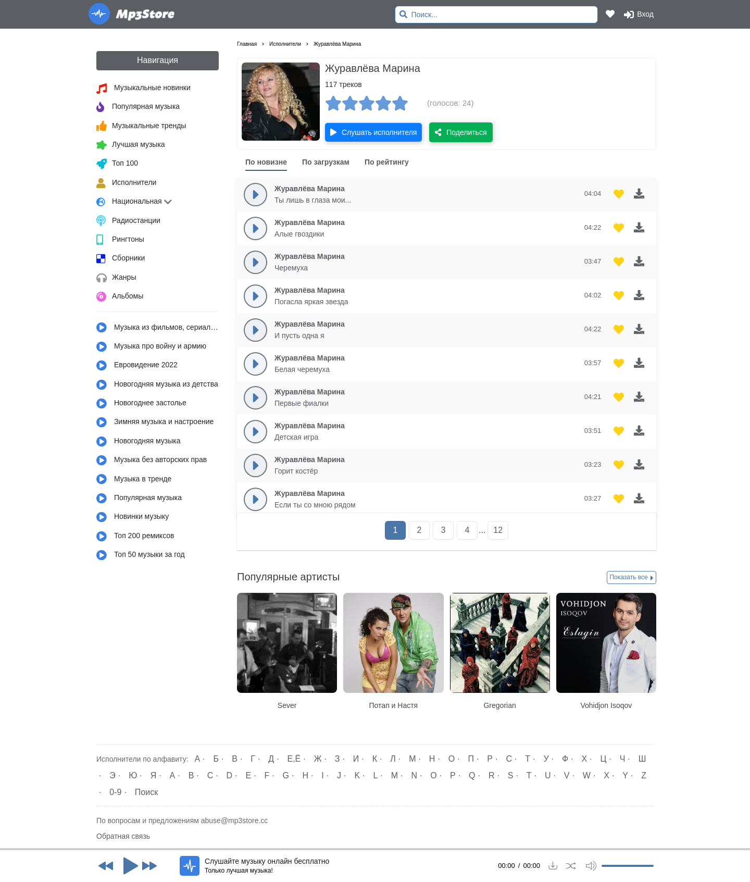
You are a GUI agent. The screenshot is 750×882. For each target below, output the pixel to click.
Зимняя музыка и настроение (155, 422)
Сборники (120, 259)
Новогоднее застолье (141, 404)
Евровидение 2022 (137, 366)
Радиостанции (128, 221)
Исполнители (126, 183)
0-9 (115, 792)
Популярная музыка (138, 107)
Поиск (146, 792)
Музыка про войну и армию (151, 347)
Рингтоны (120, 240)
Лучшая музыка (130, 145)
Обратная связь (123, 836)
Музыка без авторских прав (151, 460)
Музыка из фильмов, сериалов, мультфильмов (157, 327)
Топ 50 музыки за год (140, 555)
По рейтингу (387, 162)
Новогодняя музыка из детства (157, 385)
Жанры (116, 278)
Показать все (631, 578)
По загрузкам (325, 162)
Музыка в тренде (133, 479)
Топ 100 (117, 164)
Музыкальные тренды (141, 126)
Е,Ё (294, 758)
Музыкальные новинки (143, 88)
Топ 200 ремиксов (135, 536)
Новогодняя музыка (138, 442)
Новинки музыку (132, 517)
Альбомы (119, 297)
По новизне (266, 162)
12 (498, 530)
